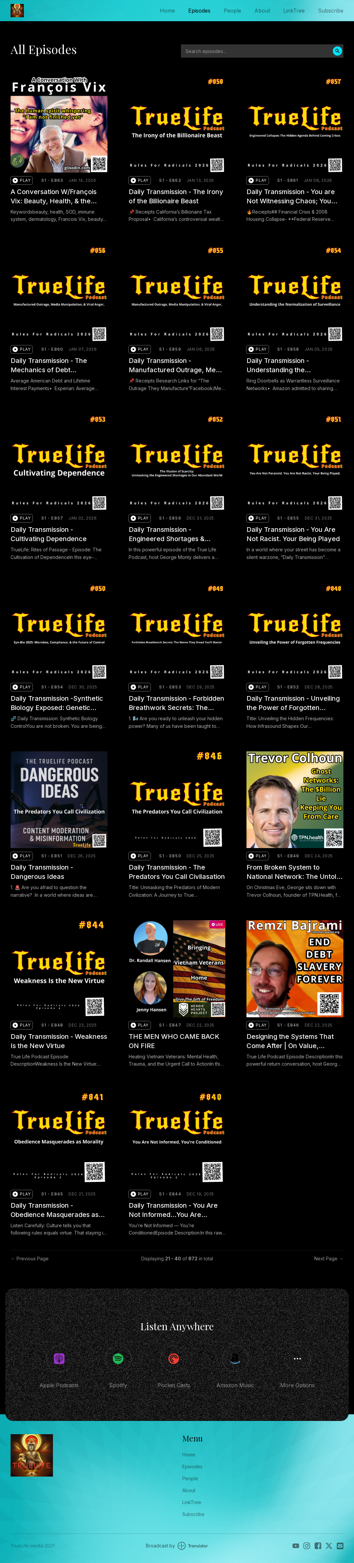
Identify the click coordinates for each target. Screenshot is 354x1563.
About (262, 10)
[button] (21, 180)
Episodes (199, 10)
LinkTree (294, 10)
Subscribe (330, 10)
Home (167, 10)
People (232, 10)
